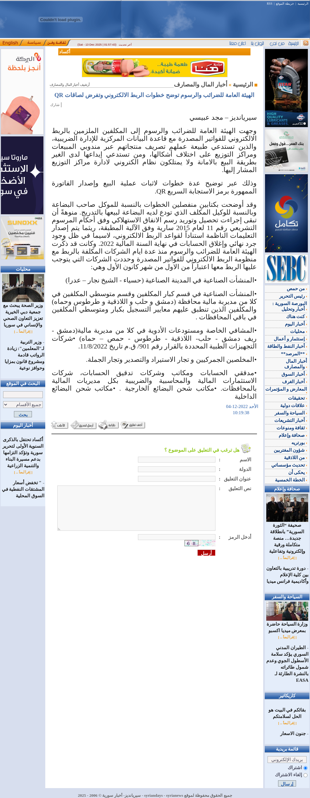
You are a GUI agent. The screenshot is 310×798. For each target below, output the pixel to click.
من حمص (297, 288)
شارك (55, 105)
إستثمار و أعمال (290, 338)
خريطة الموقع (285, 3)
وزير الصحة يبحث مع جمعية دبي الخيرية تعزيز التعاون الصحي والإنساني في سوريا (23, 312)
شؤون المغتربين (290, 450)
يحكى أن (297, 472)
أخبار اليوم (296, 323)
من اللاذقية (295, 457)
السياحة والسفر (291, 412)
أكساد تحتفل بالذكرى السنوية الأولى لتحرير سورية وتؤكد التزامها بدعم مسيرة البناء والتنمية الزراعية (23, 452)
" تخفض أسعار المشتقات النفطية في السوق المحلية (23, 489)
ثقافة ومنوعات (292, 427)
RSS (269, 3)
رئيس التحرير (293, 296)
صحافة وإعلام (293, 435)
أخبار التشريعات (290, 420)
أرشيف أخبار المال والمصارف (70, 84)
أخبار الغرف (294, 381)
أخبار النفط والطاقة (287, 346)
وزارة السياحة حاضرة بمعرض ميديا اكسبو (287, 625)
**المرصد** (294, 353)
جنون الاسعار (293, 733)
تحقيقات (297, 398)
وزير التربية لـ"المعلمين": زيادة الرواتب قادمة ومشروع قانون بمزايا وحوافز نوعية (25, 354)
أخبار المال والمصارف (295, 364)
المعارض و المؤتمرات (286, 390)
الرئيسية (303, 3)
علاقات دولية (293, 405)
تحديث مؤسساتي (289, 465)
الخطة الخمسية (291, 479)
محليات (298, 331)
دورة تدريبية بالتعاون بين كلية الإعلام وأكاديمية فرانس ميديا (287, 575)
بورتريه (299, 442)
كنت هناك (296, 316)
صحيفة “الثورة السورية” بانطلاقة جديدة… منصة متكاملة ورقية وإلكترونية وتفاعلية (287, 536)
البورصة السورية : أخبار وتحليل (289, 306)
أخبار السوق (294, 374)
